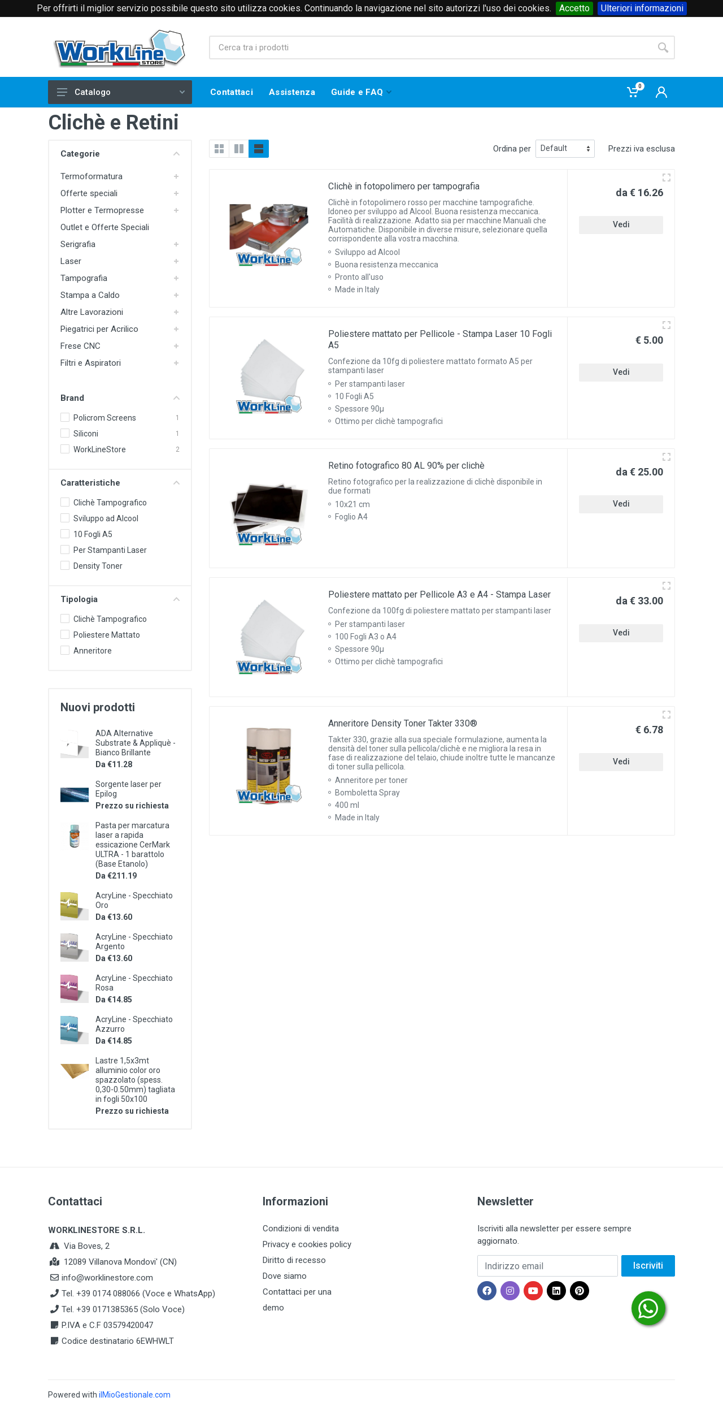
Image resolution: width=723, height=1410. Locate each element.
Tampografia (83, 278)
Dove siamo (285, 1276)
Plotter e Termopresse (102, 210)
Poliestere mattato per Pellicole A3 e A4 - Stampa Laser (439, 594)
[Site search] (430, 47)
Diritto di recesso (294, 1260)
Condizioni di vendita (301, 1228)
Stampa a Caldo (90, 295)
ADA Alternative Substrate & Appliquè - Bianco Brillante (135, 743)
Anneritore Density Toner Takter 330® (402, 723)
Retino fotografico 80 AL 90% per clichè (406, 465)
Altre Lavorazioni (91, 312)
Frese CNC (80, 346)
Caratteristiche (120, 483)
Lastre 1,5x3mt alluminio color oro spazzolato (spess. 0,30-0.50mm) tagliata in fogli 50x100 (135, 1080)
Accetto (574, 8)
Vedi (621, 224)
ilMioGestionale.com (135, 1394)
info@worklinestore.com (107, 1278)
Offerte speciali (88, 193)
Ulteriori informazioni (642, 8)
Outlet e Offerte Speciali (104, 227)
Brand (120, 398)
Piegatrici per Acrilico (99, 329)
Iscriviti (648, 1265)
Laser (70, 261)
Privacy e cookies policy (307, 1244)
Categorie (120, 154)
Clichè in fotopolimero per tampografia (404, 186)
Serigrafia (77, 244)
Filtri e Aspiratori (90, 363)
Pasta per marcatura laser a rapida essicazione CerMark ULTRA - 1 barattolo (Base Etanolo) (132, 844)
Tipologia (120, 599)
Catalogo (121, 92)
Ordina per (512, 149)
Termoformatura (91, 176)
